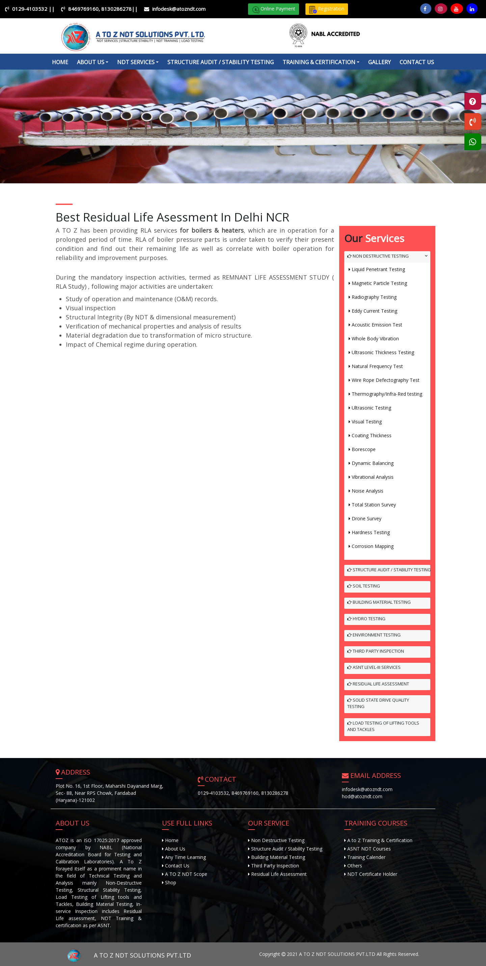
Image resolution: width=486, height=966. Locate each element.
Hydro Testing (366, 619)
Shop (170, 882)
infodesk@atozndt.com (179, 8)
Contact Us (417, 62)
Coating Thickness (372, 435)
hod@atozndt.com (362, 796)
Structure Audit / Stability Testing (220, 62)
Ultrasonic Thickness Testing (383, 352)
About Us (174, 848)
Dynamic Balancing (373, 463)
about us (90, 62)
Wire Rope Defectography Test (386, 380)
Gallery (379, 62)
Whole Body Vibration (375, 338)
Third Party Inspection (375, 651)
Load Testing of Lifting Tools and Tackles (383, 726)
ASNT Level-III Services (374, 667)
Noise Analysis (367, 491)
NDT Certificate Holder (372, 874)
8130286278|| (119, 8)
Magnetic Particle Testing (379, 283)
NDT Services (136, 62)
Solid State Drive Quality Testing (378, 703)
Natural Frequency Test (377, 366)
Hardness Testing (371, 532)
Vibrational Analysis (373, 477)
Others (354, 865)
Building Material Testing (379, 602)
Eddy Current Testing (374, 311)
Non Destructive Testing (378, 256)
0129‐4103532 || (33, 8)
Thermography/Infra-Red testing (387, 394)
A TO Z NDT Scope (185, 874)
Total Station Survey (374, 504)
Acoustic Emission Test (377, 324)
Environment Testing (374, 635)
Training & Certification (318, 62)
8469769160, (84, 8)
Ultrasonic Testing (371, 407)
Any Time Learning (185, 857)
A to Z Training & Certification (379, 840)
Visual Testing (367, 421)
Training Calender (366, 857)
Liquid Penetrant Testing (378, 269)
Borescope (364, 449)
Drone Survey (366, 518)
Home (60, 62)
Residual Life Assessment (378, 684)
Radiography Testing (374, 297)
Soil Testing (363, 586)
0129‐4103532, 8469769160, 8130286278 (243, 793)
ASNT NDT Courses (369, 848)
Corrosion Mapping (373, 546)
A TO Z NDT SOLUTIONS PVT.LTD (123, 955)
